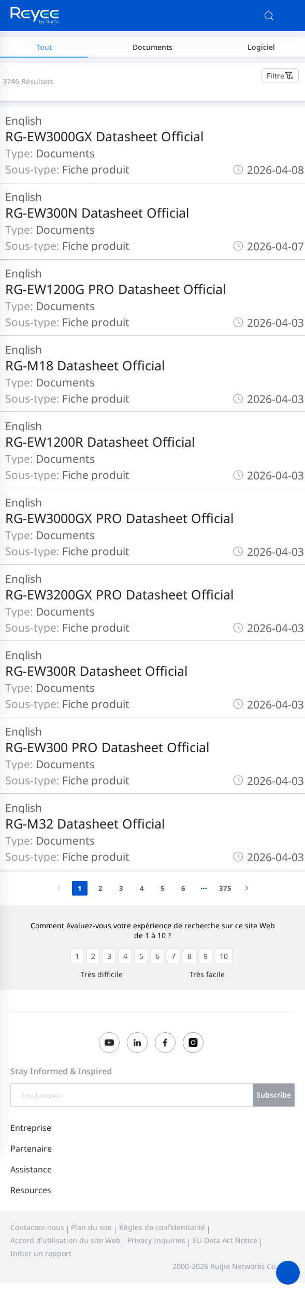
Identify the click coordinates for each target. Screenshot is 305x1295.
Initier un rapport (40, 1253)
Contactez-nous (37, 1227)
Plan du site (91, 1227)
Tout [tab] (44, 47)
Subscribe (273, 1095)
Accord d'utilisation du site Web (65, 1240)
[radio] (77, 956)
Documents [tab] (152, 47)
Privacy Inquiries (156, 1240)
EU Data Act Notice (225, 1240)
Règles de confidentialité (162, 1227)
